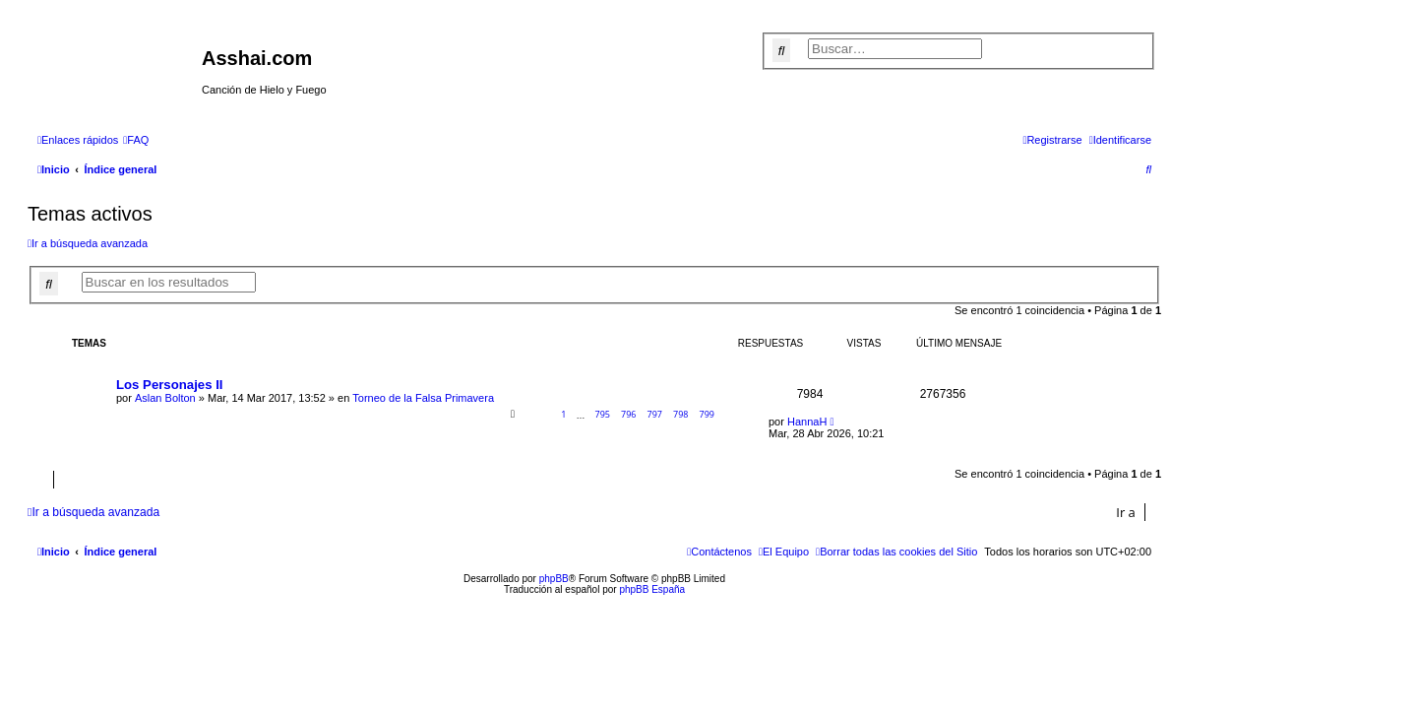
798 (680, 414)
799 (707, 414)
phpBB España (652, 589)
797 (654, 414)
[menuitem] (136, 140)
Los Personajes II (169, 384)
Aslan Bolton (165, 398)
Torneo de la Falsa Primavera (423, 398)
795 (601, 414)
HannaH (807, 421)
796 (628, 414)
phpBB (554, 578)
